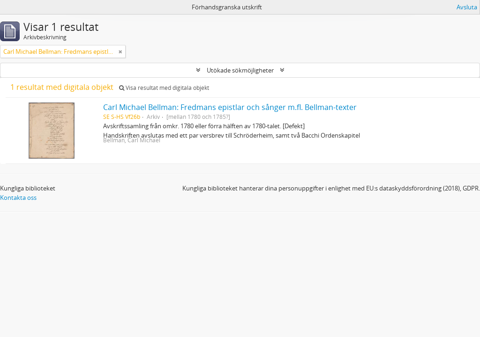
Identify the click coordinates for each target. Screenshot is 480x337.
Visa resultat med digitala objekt (164, 88)
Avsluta (467, 7)
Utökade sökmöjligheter (240, 70)
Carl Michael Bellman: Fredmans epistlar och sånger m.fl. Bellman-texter (230, 107)
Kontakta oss (18, 197)
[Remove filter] (120, 51)
